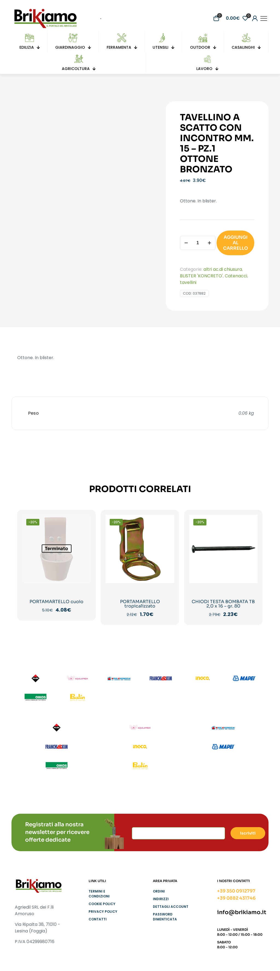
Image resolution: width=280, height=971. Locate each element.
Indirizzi (161, 899)
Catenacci (236, 276)
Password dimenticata (165, 916)
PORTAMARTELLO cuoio (56, 601)
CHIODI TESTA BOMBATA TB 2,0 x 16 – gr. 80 (223, 604)
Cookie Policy (102, 904)
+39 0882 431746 (236, 898)
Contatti (98, 919)
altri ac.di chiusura (222, 269)
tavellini (188, 282)
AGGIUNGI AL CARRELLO (235, 242)
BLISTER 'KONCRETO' (201, 276)
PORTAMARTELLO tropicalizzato (140, 604)
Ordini (159, 891)
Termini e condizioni (99, 894)
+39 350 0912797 (236, 891)
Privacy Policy (103, 911)
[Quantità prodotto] (197, 243)
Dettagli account (170, 906)
